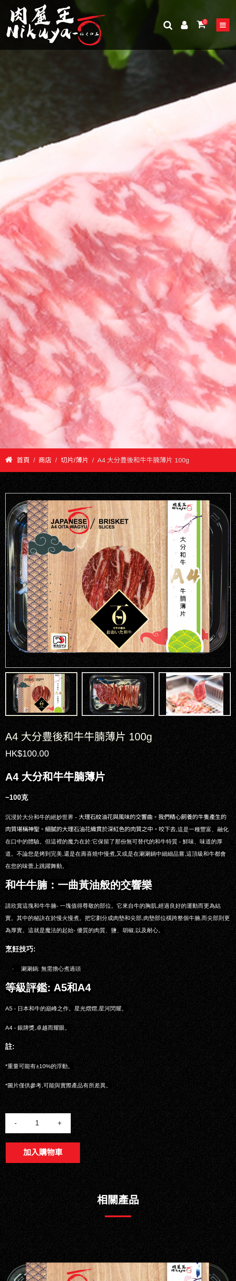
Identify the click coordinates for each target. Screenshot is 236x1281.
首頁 (17, 460)
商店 (45, 460)
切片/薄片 (75, 460)
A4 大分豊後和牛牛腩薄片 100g (143, 460)
